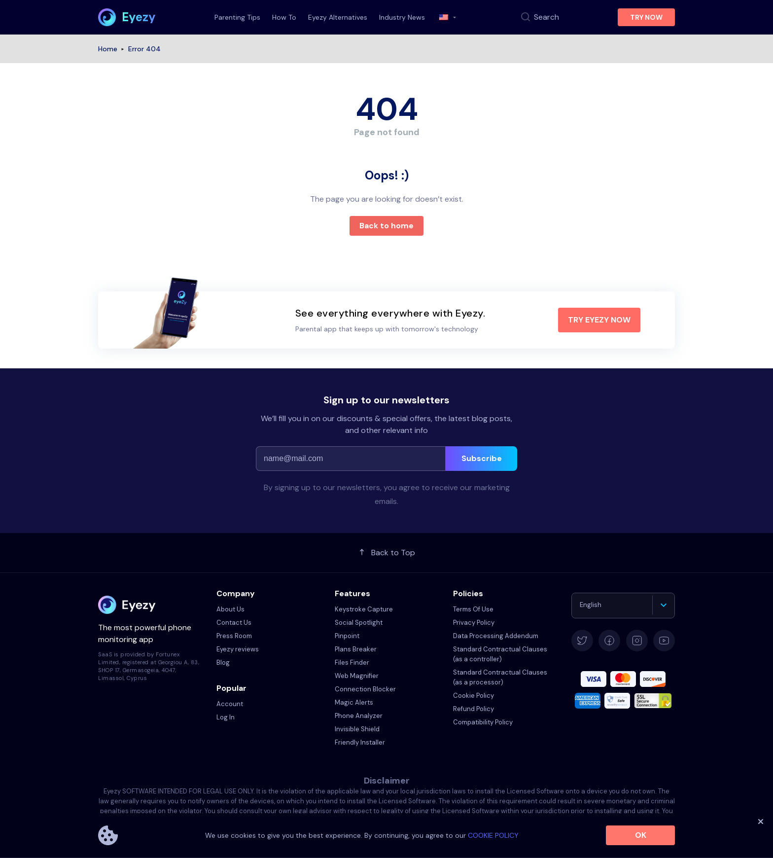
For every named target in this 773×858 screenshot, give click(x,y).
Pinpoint (347, 636)
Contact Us (233, 622)
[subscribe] (481, 458)
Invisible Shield (357, 729)
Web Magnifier (357, 676)
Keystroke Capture (364, 609)
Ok (640, 835)
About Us (230, 609)
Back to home (386, 225)
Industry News (402, 17)
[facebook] (609, 640)
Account (229, 704)
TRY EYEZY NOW (599, 320)
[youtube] (664, 640)
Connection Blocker (365, 689)
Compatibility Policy (483, 722)
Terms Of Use (473, 609)
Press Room (234, 636)
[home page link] (127, 17)
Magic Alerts (354, 702)
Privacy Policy (473, 622)
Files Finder (352, 662)
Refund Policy (473, 709)
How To (284, 17)
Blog (223, 662)
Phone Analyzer (359, 716)
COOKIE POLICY (493, 835)
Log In (225, 717)
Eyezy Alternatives (337, 17)
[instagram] (637, 640)
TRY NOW (646, 17)
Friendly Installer (360, 742)
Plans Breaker (356, 649)
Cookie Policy (473, 695)
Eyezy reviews (237, 649)
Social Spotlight (359, 622)
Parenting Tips (237, 17)
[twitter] (582, 640)
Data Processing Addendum (495, 636)
